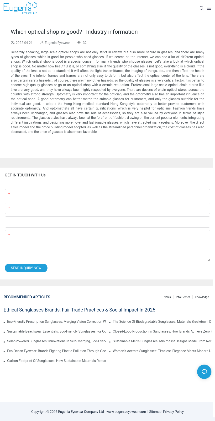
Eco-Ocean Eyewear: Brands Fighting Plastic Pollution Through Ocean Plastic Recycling (56, 351)
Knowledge (202, 297)
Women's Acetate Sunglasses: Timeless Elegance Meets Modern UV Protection (162, 351)
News (167, 297)
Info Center (183, 297)
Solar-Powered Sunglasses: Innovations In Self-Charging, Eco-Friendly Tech (56, 341)
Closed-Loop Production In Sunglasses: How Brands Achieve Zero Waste (162, 331)
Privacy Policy (173, 412)
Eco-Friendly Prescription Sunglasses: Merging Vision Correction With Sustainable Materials (56, 321)
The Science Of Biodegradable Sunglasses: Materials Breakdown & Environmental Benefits (162, 321)
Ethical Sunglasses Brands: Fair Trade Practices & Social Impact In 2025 (79, 310)
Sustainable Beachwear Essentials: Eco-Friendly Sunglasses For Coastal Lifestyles (56, 331)
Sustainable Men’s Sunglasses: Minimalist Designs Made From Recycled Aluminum (162, 341)
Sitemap (154, 412)
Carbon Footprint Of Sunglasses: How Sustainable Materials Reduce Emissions (56, 361)
